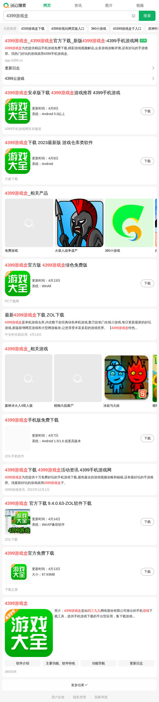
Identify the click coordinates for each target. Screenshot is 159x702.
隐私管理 (79, 697)
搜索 (147, 16)
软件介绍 (22, 663)
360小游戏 (98, 28)
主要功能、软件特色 (60, 663)
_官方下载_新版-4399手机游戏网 (76, 40)
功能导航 (98, 663)
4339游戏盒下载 (33, 28)
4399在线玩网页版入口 (67, 28)
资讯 (78, 5)
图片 (109, 5)
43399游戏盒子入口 (127, 28)
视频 (140, 5)
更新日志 (136, 663)
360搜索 (15, 5)
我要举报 (101, 697)
